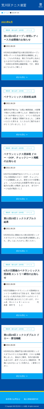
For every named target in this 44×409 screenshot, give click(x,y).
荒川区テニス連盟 (13, 5)
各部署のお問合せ (13, 399)
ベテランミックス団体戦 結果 (20, 97)
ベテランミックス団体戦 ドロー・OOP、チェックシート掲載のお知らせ (21, 157)
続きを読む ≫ (22, 77)
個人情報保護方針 (31, 399)
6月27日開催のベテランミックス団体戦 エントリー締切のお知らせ (22, 274)
